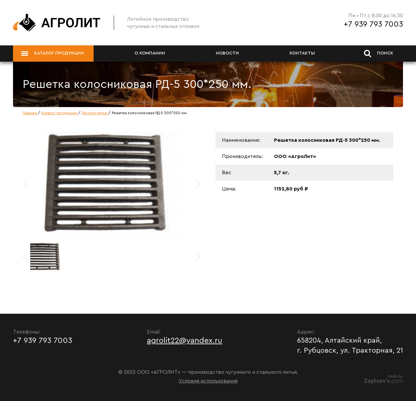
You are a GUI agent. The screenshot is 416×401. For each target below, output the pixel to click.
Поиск (378, 53)
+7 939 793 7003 (373, 24)
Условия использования (208, 380)
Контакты (302, 53)
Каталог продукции (52, 53)
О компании (150, 53)
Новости (227, 53)
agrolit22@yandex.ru (184, 341)
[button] (198, 183)
